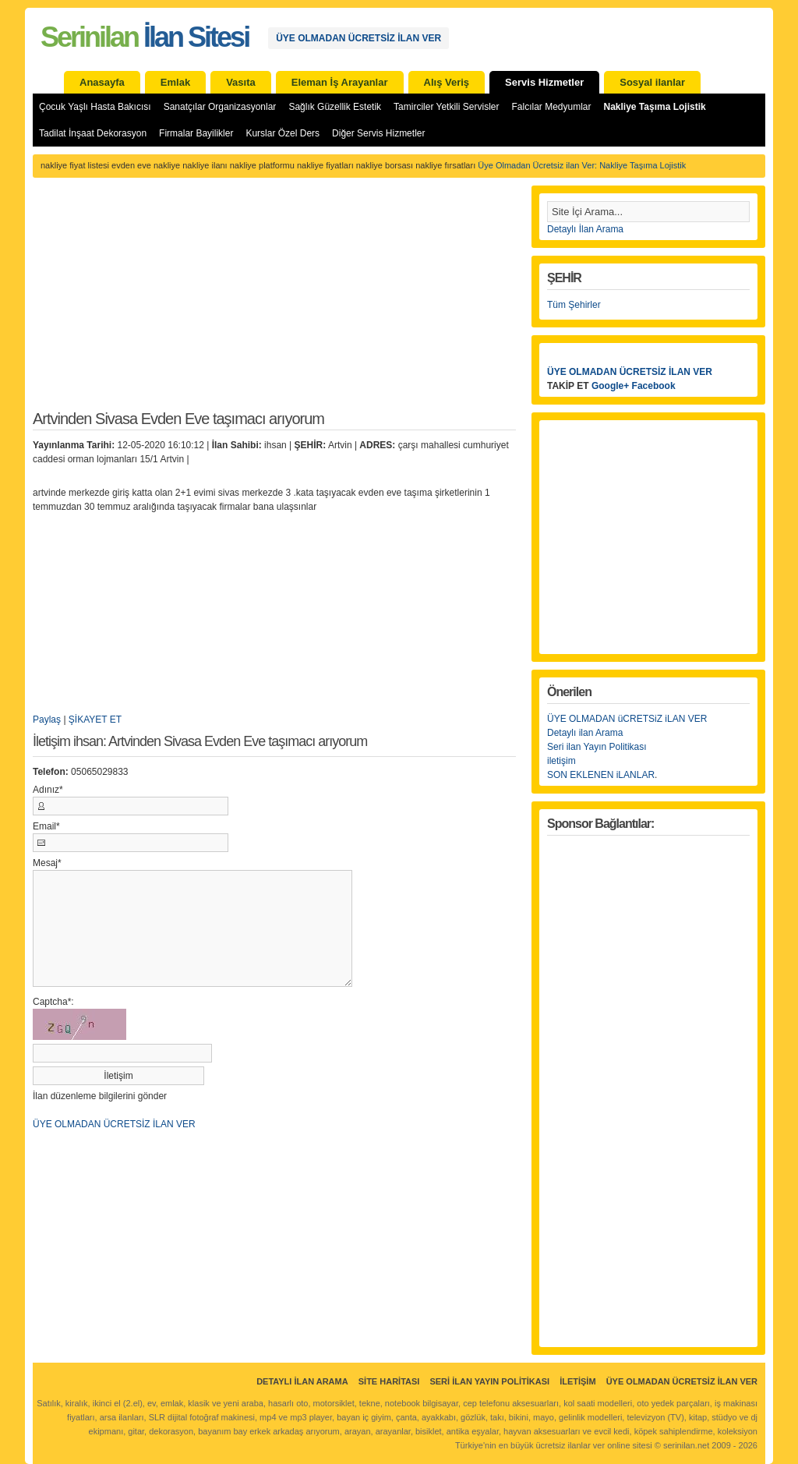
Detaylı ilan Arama (585, 732)
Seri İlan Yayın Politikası (489, 1381)
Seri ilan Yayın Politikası (597, 746)
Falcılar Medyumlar (551, 106)
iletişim (561, 760)
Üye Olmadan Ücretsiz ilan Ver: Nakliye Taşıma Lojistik (582, 165)
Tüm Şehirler (574, 304)
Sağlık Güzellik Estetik (334, 106)
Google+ (610, 385)
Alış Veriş (447, 82)
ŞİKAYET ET (95, 719)
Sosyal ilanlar (652, 82)
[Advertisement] (274, 302)
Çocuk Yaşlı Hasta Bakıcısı (95, 106)
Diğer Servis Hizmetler (378, 133)
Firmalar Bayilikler (196, 133)
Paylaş (47, 719)
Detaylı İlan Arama (585, 229)
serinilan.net (686, 1445)
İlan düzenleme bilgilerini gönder (100, 1096)
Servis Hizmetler (544, 82)
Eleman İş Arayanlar (339, 82)
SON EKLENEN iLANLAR (601, 774)
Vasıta (241, 82)
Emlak (175, 82)
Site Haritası (389, 1381)
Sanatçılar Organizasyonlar (220, 106)
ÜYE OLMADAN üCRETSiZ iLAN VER (627, 718)
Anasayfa (102, 82)
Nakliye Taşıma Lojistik (655, 106)
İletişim (577, 1381)
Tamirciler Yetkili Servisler (446, 106)
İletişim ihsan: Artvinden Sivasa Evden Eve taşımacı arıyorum (200, 741)
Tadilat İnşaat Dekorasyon (93, 133)
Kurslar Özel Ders (282, 133)
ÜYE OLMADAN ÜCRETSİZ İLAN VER (358, 38)
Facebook (654, 385)
